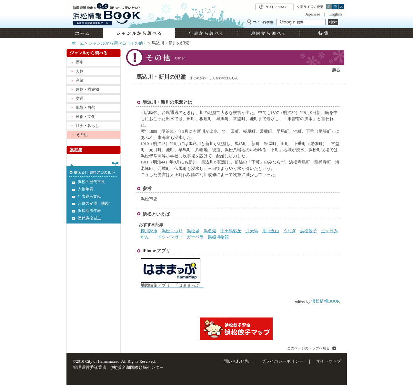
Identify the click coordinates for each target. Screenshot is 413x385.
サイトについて (274, 7)
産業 (80, 80)
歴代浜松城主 (89, 218)
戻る (336, 70)
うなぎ (289, 231)
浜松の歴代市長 (91, 182)
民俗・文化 (85, 117)
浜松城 (193, 231)
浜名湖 (210, 231)
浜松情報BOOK (325, 301)
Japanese (312, 14)
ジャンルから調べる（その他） (117, 43)
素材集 (76, 150)
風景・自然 (85, 107)
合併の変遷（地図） (95, 203)
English (335, 14)
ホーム (84, 33)
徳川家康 (149, 231)
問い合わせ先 (236, 361)
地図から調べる (268, 33)
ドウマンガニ (170, 237)
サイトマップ (328, 361)
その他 (81, 135)
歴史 (80, 62)
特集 (322, 33)
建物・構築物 (87, 89)
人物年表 (85, 189)
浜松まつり (172, 231)
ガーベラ (195, 237)
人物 (80, 71)
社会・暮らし (87, 126)
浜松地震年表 (89, 211)
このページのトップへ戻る (308, 348)
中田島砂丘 (230, 231)
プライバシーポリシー (282, 361)
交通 (80, 98)
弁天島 (252, 231)
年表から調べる (206, 33)
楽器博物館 (218, 237)
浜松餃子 (308, 231)
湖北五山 (270, 231)
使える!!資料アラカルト (93, 169)
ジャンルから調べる (139, 33)
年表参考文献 (89, 196)
